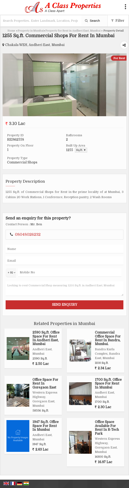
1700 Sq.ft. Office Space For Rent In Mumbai (108, 383)
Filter (117, 21)
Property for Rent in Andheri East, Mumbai (72, 30)
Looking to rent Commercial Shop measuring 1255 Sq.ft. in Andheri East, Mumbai (64, 288)
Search (92, 20)
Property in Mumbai (31, 30)
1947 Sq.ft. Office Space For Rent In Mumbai (45, 426)
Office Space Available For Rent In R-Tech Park (107, 427)
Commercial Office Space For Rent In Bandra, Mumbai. (108, 338)
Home (11, 30)
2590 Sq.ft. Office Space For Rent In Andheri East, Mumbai (46, 338)
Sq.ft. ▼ (81, 150)
